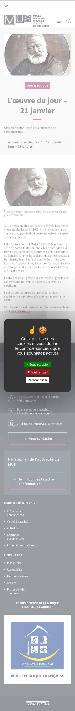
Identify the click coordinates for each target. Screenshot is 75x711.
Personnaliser (37, 380)
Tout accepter (37, 364)
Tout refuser (37, 372)
